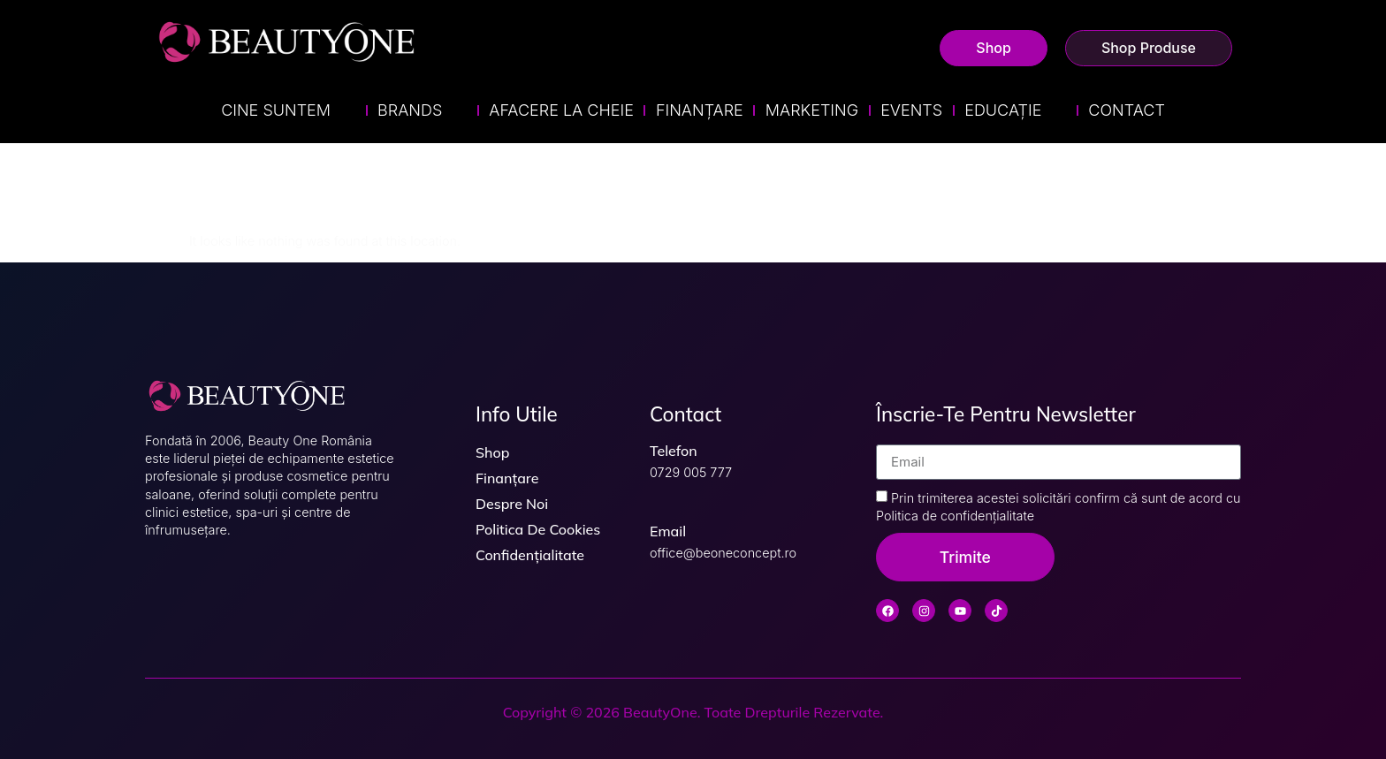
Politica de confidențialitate (955, 515)
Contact (1126, 110)
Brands (422, 110)
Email (668, 531)
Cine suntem (288, 110)
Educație (1015, 110)
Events (911, 110)
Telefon (673, 450)
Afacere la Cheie (561, 110)
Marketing (811, 110)
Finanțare (699, 110)
